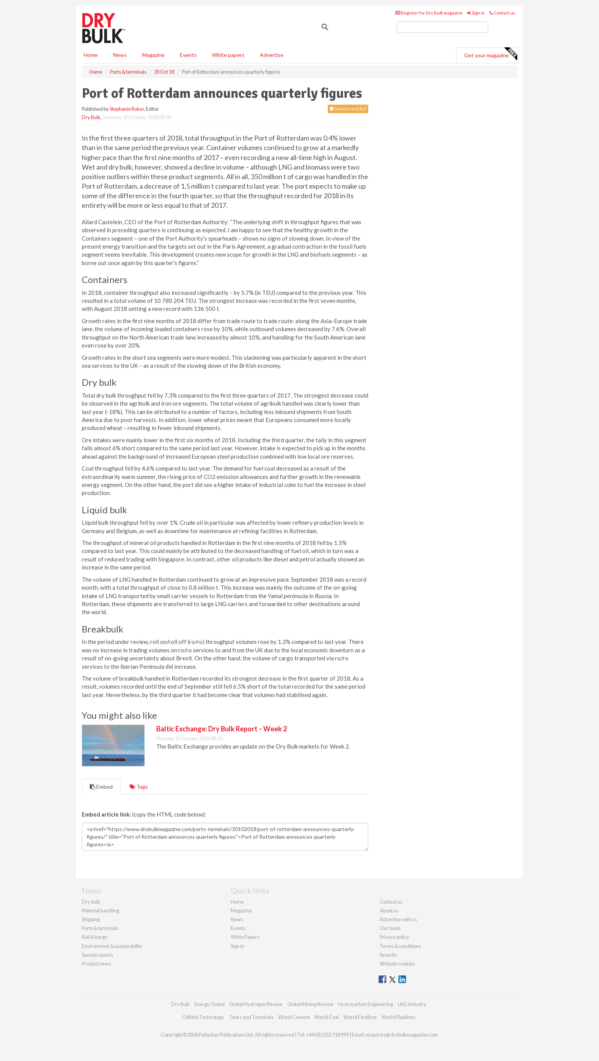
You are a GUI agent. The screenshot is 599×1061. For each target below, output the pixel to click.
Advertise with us (398, 919)
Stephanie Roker (127, 109)
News (237, 919)
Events (188, 55)
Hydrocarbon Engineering (365, 1004)
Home (91, 55)
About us (389, 910)
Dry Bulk (91, 117)
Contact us (502, 12)
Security (388, 955)
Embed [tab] (101, 786)
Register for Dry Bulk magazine (429, 12)
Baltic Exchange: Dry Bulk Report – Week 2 (221, 729)
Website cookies (397, 964)
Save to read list (348, 109)
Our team (390, 928)
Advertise (271, 55)
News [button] (120, 55)
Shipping (91, 919)
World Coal (326, 1017)
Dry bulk (91, 902)
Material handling (100, 910)
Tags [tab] (139, 786)
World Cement (294, 1017)
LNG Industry (412, 1004)
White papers (228, 55)
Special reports (97, 955)
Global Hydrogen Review (256, 1004)
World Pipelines (398, 1017)
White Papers (245, 937)
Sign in (476, 12)
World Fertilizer (360, 1017)
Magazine (153, 55)
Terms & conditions (400, 946)
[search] (442, 27)
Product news (96, 964)
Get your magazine (490, 54)
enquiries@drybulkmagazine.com (402, 1035)
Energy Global (209, 1004)
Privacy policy (394, 937)
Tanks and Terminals (251, 1017)
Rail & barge (94, 937)
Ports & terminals (100, 928)
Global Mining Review (310, 1004)
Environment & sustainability (112, 946)
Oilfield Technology (203, 1017)
